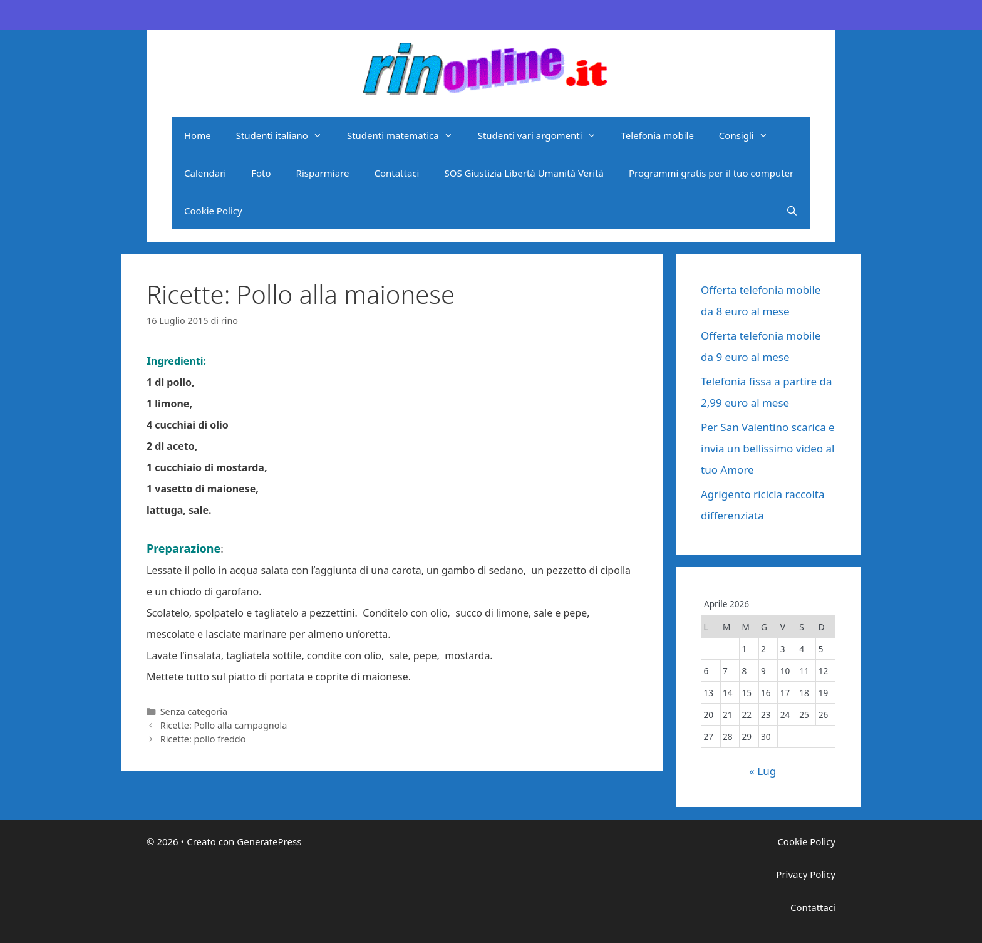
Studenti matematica (406, 135)
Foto (261, 173)
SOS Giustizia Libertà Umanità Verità (524, 173)
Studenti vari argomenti (543, 135)
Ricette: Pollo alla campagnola (223, 725)
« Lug (762, 771)
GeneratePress (269, 841)
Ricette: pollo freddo (203, 739)
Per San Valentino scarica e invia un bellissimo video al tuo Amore (768, 448)
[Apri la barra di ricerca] (791, 210)
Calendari (205, 173)
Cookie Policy (213, 210)
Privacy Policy (805, 874)
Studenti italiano (285, 135)
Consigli (749, 135)
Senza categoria (193, 711)
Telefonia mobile (657, 135)
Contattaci (396, 173)
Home (197, 135)
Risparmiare (322, 173)
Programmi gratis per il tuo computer (711, 173)
